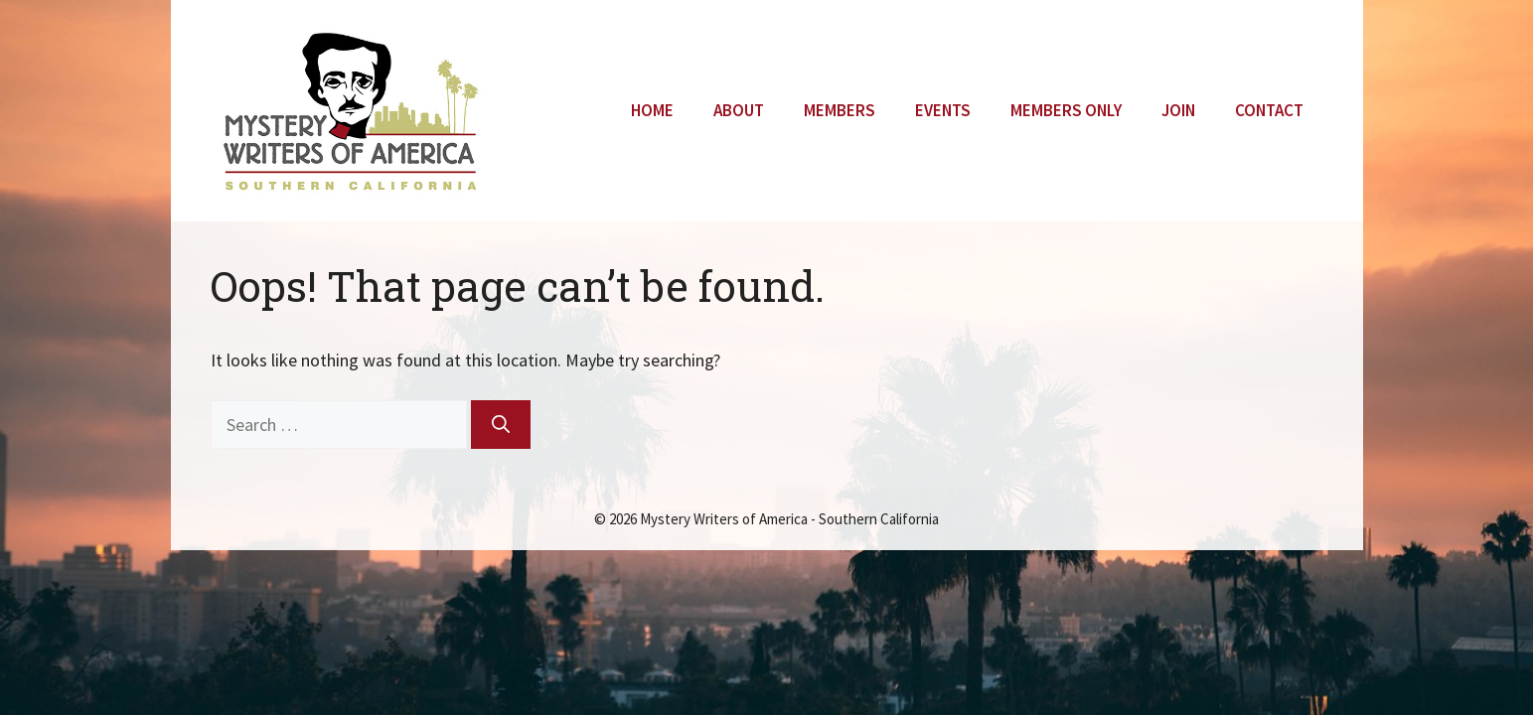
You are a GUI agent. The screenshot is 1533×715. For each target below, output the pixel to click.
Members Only (1066, 110)
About (738, 110)
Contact (1269, 110)
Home (652, 110)
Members (839, 110)
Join (1178, 110)
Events (943, 110)
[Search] (501, 424)
